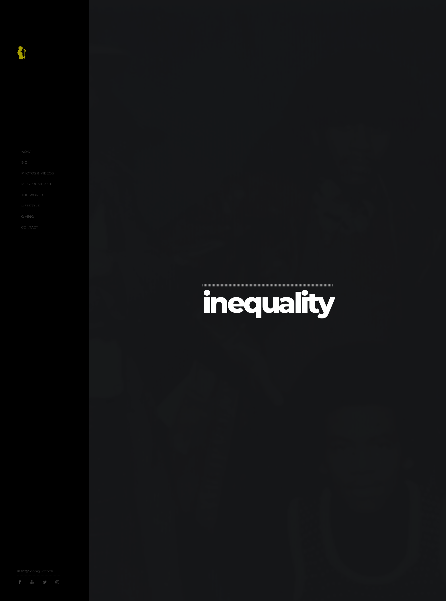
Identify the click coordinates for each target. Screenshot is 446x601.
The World (32, 195)
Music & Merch (36, 184)
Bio (24, 162)
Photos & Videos (37, 173)
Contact (29, 227)
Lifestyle (30, 206)
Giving (27, 217)
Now (26, 152)
